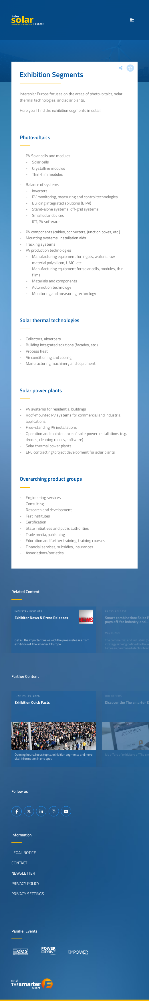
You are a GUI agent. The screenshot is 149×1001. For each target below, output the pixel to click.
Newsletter (23, 873)
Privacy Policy (25, 883)
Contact (19, 863)
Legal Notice (23, 853)
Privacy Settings (27, 894)
